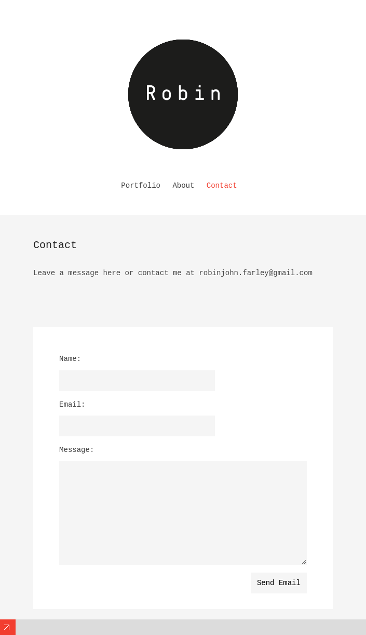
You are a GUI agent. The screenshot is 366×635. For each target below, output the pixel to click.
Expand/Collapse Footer (8, 627)
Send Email (279, 583)
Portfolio (140, 186)
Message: (76, 450)
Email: (72, 404)
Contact (222, 186)
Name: (70, 359)
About (183, 186)
